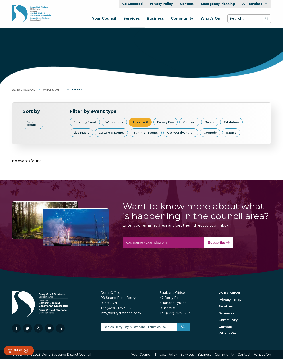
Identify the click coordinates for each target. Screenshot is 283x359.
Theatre (140, 122)
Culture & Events (111, 132)
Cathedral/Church (180, 132)
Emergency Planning (218, 4)
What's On (210, 18)
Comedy (210, 132)
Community (182, 18)
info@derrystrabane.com (121, 313)
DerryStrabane (23, 89)
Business (155, 18)
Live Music (81, 132)
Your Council (104, 18)
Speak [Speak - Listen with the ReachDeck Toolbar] (18, 350)
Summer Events (145, 132)
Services (131, 18)
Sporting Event (84, 122)
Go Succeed (132, 4)
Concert (189, 122)
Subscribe (219, 242)
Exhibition (231, 122)
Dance (210, 122)
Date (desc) (31, 123)
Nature (231, 132)
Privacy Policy (161, 4)
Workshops (114, 122)
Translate (254, 4)
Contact (187, 4)
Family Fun (165, 122)
